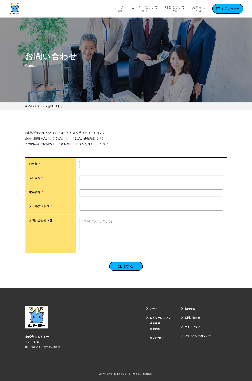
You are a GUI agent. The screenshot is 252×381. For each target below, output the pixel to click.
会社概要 (155, 323)
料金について (175, 9)
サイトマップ (192, 326)
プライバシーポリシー (198, 335)
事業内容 (155, 328)
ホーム (119, 9)
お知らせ (198, 9)
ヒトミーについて (144, 9)
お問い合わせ (192, 317)
